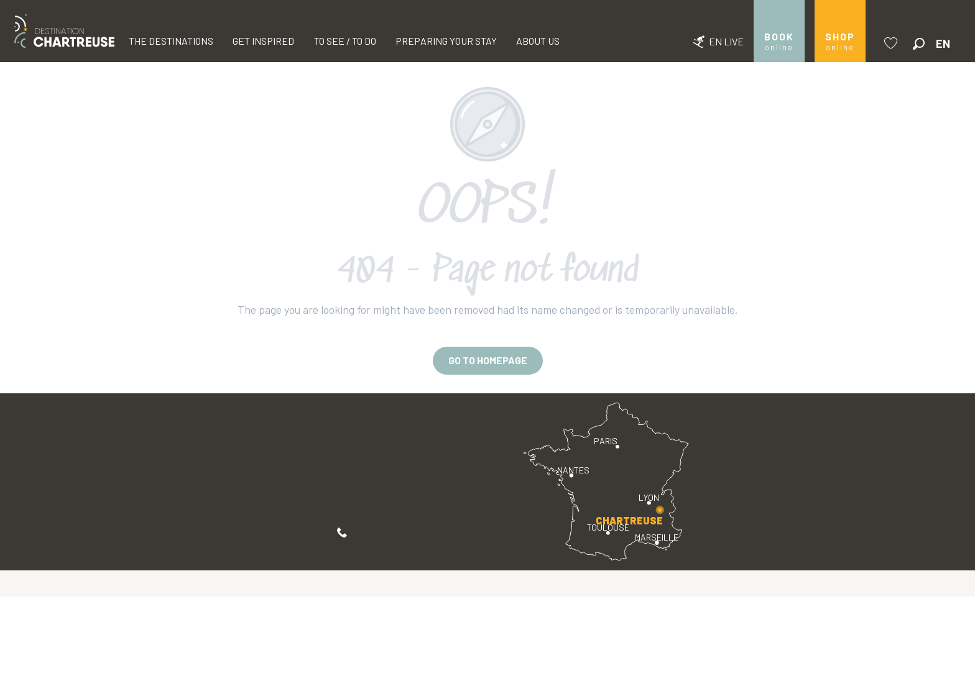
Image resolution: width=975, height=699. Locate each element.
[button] (919, 44)
